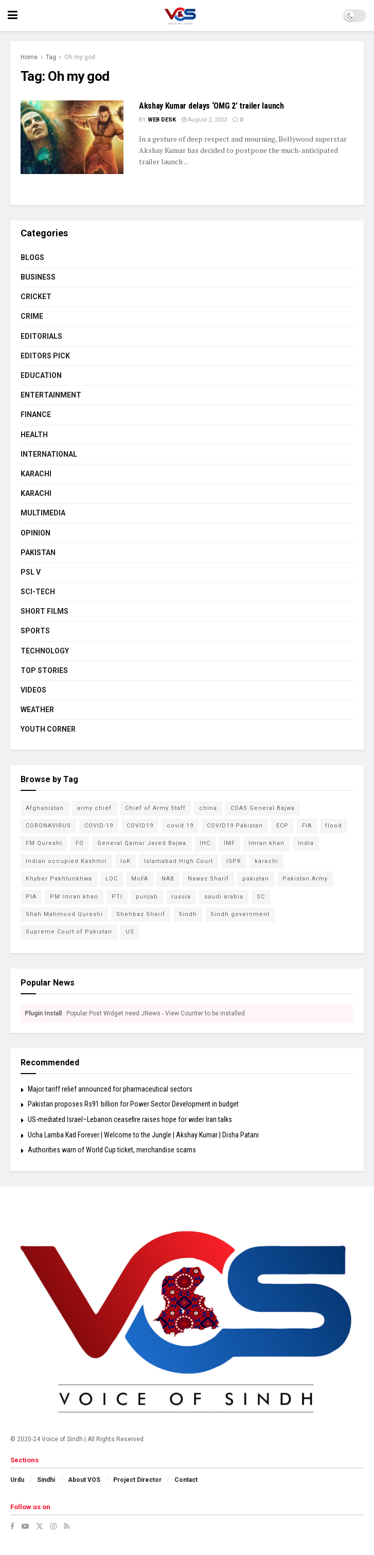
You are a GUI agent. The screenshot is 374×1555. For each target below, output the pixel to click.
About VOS (84, 1479)
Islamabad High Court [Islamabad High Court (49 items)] (178, 861)
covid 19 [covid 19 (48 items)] (180, 825)
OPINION (35, 533)
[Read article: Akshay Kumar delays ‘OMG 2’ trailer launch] (72, 137)
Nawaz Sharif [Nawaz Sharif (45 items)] (208, 878)
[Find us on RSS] (66, 1526)
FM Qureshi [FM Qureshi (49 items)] (44, 843)
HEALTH (34, 434)
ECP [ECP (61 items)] (282, 825)
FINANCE (36, 414)
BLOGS (32, 257)
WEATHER (37, 709)
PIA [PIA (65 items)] (31, 896)
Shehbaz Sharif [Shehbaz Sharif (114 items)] (140, 914)
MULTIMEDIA (43, 513)
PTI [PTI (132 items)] (117, 896)
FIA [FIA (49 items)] (307, 825)
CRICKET (36, 296)
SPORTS (35, 631)
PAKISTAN (38, 552)
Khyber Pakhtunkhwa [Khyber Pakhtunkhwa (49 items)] (59, 878)
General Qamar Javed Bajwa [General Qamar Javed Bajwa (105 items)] (141, 843)
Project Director (137, 1479)
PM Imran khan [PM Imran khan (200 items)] (74, 896)
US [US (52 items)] (130, 931)
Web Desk (162, 119)
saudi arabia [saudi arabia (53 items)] (223, 896)
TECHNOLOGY (45, 651)
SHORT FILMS (44, 611)
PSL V (31, 572)
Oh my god (79, 57)
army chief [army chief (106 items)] (94, 808)
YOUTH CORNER (48, 729)
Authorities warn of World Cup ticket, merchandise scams (112, 1150)
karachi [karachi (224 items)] (266, 861)
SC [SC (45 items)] (261, 896)
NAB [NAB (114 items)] (168, 878)
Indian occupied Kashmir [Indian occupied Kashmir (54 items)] (66, 861)
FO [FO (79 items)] (80, 843)
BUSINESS (38, 277)
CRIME (32, 316)
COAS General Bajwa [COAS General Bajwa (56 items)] (262, 808)
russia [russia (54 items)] (181, 896)
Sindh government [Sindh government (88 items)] (240, 914)
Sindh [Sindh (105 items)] (188, 914)
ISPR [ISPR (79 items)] (233, 861)
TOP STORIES (44, 670)
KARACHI (36, 474)
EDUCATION (41, 375)
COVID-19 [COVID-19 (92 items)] (98, 825)
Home (29, 57)
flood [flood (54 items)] (333, 825)
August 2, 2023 (204, 119)
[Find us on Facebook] (12, 1526)
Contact (186, 1479)
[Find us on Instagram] (53, 1526)
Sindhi (46, 1479)
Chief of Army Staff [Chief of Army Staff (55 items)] (155, 808)
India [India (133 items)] (306, 843)
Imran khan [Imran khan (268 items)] (266, 843)
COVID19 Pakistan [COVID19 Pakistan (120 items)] (235, 825)
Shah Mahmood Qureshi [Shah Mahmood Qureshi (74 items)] (64, 914)
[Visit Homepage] (180, 15)
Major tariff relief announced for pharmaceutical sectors (110, 1089)
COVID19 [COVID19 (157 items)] (140, 825)
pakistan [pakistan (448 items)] (255, 878)
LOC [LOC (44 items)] (111, 878)
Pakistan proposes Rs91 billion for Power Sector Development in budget (133, 1104)
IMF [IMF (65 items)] (229, 843)
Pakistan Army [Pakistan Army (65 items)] (305, 878)
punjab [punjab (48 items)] (147, 896)
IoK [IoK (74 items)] (125, 861)
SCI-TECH (38, 592)
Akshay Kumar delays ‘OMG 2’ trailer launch (211, 106)
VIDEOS (33, 690)
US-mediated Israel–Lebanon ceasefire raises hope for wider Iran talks (130, 1119)
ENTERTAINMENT (51, 395)
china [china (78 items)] (208, 808)
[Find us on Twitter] (39, 1526)
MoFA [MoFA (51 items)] (139, 878)
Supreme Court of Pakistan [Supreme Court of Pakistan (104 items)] (69, 931)
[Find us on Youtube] (25, 1526)
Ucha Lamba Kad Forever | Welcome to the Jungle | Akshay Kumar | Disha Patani (143, 1135)
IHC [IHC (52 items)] (205, 843)
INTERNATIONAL (49, 454)
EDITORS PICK (45, 356)
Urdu (17, 1479)
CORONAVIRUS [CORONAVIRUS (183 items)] (48, 825)
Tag (51, 57)
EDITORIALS (41, 336)
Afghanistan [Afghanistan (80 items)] (45, 808)
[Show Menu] (12, 15)
